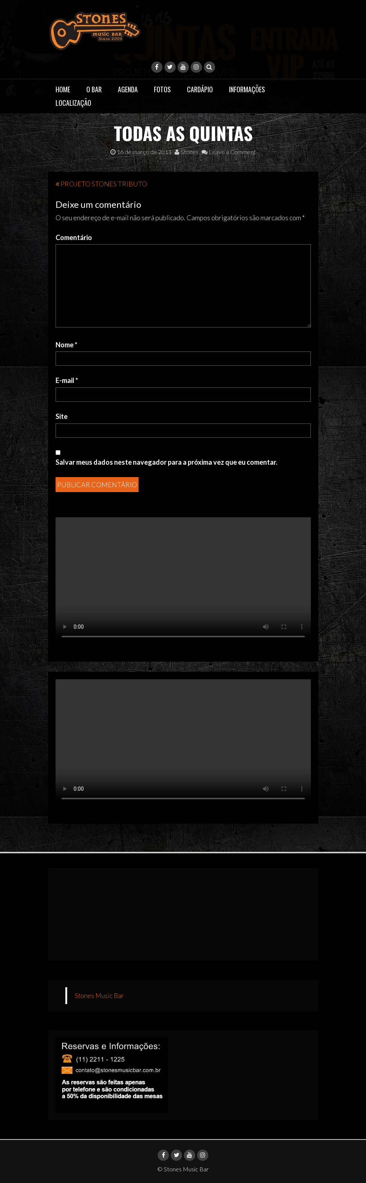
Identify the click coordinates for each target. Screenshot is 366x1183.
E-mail (67, 380)
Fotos (162, 89)
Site (62, 416)
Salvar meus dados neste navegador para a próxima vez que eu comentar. (166, 462)
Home (63, 89)
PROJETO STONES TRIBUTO (103, 184)
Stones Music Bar (99, 996)
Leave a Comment (229, 151)
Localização (73, 103)
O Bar (94, 89)
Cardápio (200, 89)
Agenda (128, 89)
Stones (187, 151)
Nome (66, 345)
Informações (247, 89)
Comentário (74, 237)
